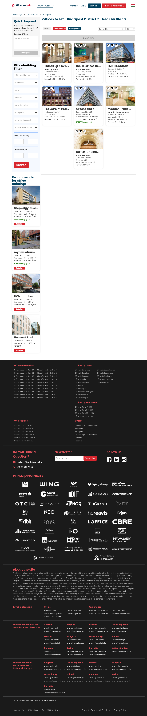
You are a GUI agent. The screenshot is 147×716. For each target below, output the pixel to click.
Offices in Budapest (82, 376)
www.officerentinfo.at (52, 631)
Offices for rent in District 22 (47, 394)
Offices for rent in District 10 (24, 398)
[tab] (47, 28)
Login (83, 6)
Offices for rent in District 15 (47, 382)
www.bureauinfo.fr (51, 640)
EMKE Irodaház (118, 66)
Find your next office (114, 6)
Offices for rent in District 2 (24, 373)
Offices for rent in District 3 (24, 376)
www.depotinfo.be (51, 666)
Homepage (17, 14)
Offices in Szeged (81, 398)
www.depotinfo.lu (51, 678)
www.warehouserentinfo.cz (77, 669)
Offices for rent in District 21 (47, 391)
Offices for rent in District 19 (47, 388)
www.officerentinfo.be (75, 631)
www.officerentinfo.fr (52, 643)
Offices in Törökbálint (105, 379)
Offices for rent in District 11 (47, 370)
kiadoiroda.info (50, 610)
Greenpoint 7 (85, 109)
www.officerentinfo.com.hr (99, 631)
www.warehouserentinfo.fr (99, 669)
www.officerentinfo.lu (97, 643)
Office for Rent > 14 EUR (84, 416)
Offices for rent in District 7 (24, 388)
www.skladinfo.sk (50, 689)
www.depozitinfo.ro (96, 678)
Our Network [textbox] (44, 5)
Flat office (78, 441)
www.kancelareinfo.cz (120, 628)
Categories (20, 112)
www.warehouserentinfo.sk (54, 692)
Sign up (94, 6)
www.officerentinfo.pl (120, 643)
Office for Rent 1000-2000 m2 (25, 438)
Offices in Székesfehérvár (106, 370)
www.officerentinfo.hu (75, 643)
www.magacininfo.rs (119, 678)
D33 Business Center (88, 66)
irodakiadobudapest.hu (53, 613)
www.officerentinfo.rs (75, 654)
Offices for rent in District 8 (24, 391)
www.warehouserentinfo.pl (77, 681)
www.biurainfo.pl (118, 640)
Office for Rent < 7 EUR (83, 407)
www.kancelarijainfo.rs (75, 651)
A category (79, 428)
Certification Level (23, 120)
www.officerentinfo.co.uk (121, 651)
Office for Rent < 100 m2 (23, 425)
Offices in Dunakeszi (82, 382)
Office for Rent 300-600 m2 (24, 431)
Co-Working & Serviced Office (86, 434)
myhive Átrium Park (26, 252)
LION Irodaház (24, 296)
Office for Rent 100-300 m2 (24, 428)
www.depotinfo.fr (96, 666)
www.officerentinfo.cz (120, 631)
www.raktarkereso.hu (120, 666)
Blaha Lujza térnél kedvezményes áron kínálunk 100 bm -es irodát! (57, 66)
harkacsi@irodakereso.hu (27, 462)
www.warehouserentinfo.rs (122, 681)
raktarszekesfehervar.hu (121, 613)
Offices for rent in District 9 (24, 394)
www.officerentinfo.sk (97, 654)
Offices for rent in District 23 (47, 398)
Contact (74, 6)
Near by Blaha (21, 105)
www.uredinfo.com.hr (97, 628)
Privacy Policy (120, 710)
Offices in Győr (80, 388)
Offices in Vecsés (103, 382)
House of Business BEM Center (26, 337)
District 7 (19, 97)
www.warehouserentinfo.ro (99, 681)
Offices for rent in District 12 (47, 373)
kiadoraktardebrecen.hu (98, 613)
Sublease (78, 438)
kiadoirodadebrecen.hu (76, 610)
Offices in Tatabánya (104, 376)
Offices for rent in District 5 (24, 382)
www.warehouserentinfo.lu (54, 681)
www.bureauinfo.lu (96, 640)
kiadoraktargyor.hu (119, 610)
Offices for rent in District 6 (24, 385)
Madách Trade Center (120, 109)
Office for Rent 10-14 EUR (84, 413)
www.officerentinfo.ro (52, 654)
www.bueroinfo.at (51, 628)
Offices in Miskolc (81, 394)
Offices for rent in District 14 (47, 379)
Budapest (47, 14)
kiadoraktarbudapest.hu (98, 610)
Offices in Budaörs (82, 373)
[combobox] (46, 6)
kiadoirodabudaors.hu (52, 616)
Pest (17, 90)
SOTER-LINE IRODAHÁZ (88, 152)
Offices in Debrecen (82, 379)
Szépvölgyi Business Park (26, 208)
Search (21, 165)
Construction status (23, 127)
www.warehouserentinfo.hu (122, 669)
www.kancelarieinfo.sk (97, 651)
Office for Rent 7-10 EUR (84, 410)
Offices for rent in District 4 (24, 379)
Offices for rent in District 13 (47, 376)
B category (79, 431)
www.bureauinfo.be (74, 628)
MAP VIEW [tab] (88, 38)
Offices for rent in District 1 (24, 370)
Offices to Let (32, 14)
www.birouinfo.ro (51, 651)
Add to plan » (26, 52)
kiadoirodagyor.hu (74, 613)
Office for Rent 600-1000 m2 (24, 434)
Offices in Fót (80, 385)
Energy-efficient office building (86, 425)
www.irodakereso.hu (74, 640)
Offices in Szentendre (105, 373)
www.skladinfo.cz (73, 666)
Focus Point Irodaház (57, 109)
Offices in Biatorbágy (82, 370)
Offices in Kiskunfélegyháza (85, 391)
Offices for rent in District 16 (47, 385)
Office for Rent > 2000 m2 (23, 441)
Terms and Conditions (101, 710)
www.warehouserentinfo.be (54, 669)
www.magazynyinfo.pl (75, 678)
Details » (19, 224)
